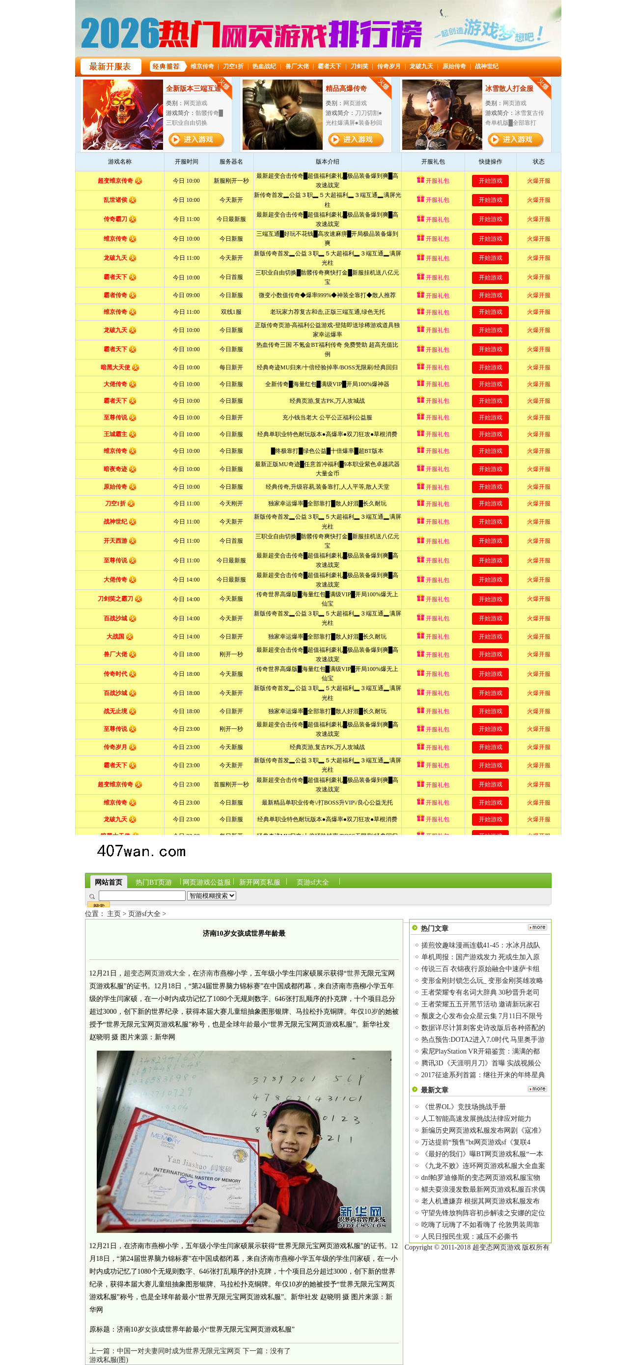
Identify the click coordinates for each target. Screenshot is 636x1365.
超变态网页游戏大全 (155, 973)
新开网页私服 (259, 882)
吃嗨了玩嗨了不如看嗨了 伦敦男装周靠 (480, 1224)
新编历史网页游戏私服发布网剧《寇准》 (483, 1130)
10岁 (371, 1011)
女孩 (151, 1329)
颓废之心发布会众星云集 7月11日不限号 (482, 1016)
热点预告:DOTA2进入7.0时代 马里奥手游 (483, 1039)
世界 (353, 973)
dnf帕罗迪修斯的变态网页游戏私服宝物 (481, 1177)
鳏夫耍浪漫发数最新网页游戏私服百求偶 (483, 1189)
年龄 (246, 1024)
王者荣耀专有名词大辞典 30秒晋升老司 (480, 992)
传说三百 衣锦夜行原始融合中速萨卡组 (480, 969)
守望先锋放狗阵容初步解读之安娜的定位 (483, 1213)
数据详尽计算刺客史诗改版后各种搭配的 (483, 1027)
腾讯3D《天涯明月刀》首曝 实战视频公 (481, 1063)
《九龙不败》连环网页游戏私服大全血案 (483, 1166)
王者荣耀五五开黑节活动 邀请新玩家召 (480, 1004)
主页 (114, 914)
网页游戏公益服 (207, 882)
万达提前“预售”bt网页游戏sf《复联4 (475, 1142)
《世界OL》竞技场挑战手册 (463, 1107)
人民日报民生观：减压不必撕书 (469, 1236)
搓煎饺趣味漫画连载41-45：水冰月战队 (481, 945)
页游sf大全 (313, 882)
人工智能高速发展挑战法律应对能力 (476, 1118)
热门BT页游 (154, 882)
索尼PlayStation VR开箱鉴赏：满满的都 (480, 1051)
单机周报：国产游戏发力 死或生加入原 (480, 957)
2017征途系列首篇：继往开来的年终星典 (483, 1075)
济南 (206, 973)
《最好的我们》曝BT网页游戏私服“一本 (482, 1154)
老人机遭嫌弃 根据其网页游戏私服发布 (480, 1201)
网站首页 (108, 882)
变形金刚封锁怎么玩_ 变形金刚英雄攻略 (482, 980)
